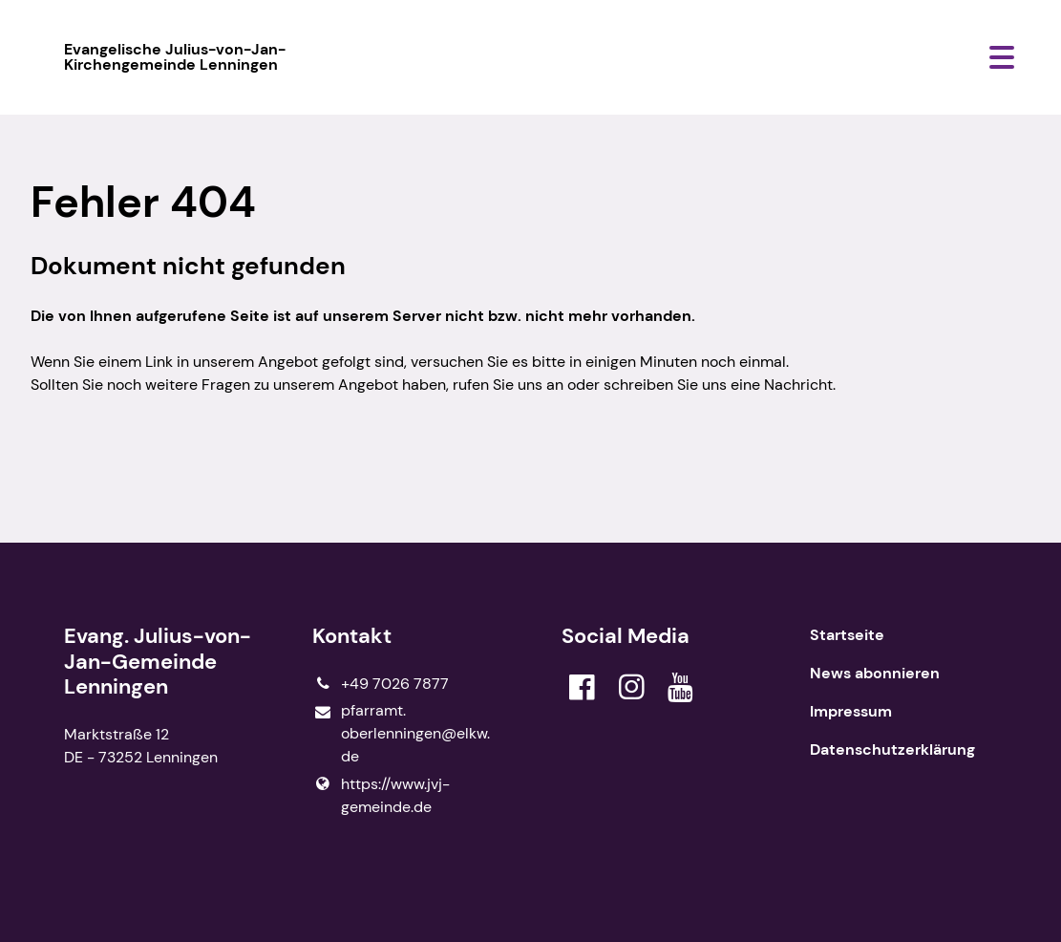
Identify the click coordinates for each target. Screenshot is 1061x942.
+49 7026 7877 (380, 684)
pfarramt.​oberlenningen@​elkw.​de (401, 734)
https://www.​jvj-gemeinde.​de (381, 796)
